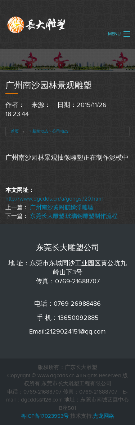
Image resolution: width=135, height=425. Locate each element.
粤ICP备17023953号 (45, 416)
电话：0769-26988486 (67, 303)
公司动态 (60, 131)
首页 (15, 131)
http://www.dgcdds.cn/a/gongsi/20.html (54, 199)
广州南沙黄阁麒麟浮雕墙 (61, 207)
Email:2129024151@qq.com (67, 331)
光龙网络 (103, 416)
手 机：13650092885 (68, 317)
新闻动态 (40, 131)
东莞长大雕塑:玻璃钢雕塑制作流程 (73, 216)
